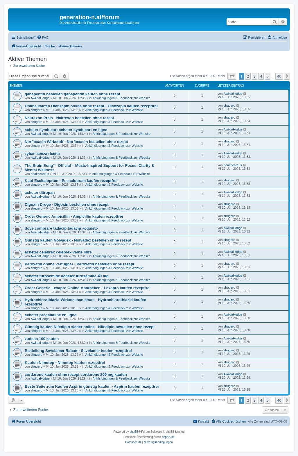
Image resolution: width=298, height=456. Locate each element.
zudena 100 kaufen (42, 339)
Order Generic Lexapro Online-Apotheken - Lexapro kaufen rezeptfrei (87, 288)
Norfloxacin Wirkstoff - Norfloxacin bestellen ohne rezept (76, 142)
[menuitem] (43, 37)
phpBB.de (168, 437)
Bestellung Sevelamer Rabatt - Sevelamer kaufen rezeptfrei (78, 350)
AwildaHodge (40, 98)
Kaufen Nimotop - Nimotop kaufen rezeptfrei (65, 362)
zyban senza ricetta (42, 153)
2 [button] (248, 76)
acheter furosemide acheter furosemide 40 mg (67, 276)
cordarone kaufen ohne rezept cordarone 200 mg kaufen (76, 374)
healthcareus (40, 174)
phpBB (134, 431)
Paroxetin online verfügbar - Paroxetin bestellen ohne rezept (79, 264)
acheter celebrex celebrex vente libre (58, 252)
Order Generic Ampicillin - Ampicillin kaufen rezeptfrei (74, 216)
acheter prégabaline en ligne (50, 315)
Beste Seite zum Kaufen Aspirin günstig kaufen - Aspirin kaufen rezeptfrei (92, 386)
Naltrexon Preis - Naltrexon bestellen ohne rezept (69, 118)
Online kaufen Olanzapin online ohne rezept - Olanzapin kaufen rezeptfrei (91, 106)
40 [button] (279, 76)
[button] (231, 76)
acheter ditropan (40, 192)
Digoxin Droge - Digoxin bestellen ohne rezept (67, 204)
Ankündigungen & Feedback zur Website (121, 98)
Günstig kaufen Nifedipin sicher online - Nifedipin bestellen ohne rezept (90, 327)
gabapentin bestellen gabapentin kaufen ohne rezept (72, 94)
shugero (36, 110)
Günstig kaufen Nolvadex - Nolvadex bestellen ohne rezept (78, 240)
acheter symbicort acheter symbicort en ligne (66, 130)
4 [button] (261, 76)
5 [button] (268, 76)
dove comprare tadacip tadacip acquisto (61, 228)
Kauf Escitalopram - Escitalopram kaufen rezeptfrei (71, 180)
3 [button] (255, 76)
